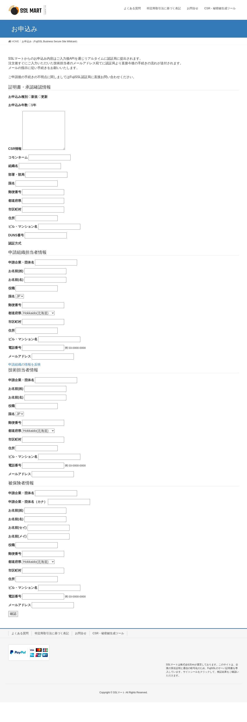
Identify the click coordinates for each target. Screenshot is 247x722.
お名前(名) (15, 299)
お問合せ (80, 653)
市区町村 (14, 229)
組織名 (13, 185)
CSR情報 (15, 168)
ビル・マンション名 (22, 246)
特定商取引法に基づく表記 (52, 653)
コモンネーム (18, 177)
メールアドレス (19, 376)
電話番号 (14, 367)
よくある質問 (20, 653)
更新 (43, 116)
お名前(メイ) (17, 556)
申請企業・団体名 (21, 282)
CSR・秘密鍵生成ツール (108, 653)
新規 (33, 116)
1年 (32, 125)
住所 (11, 238)
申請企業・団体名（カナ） (27, 521)
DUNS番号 (16, 255)
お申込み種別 (18, 116)
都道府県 (14, 220)
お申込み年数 (18, 125)
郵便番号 (14, 212)
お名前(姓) (15, 291)
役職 (11, 308)
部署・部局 (16, 194)
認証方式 (14, 263)
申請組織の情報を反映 (24, 384)
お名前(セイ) (17, 547)
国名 (11, 203)
